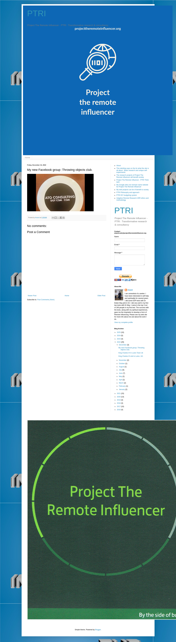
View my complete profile (123, 322)
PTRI (36, 13)
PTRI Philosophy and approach (127, 192)
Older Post (101, 296)
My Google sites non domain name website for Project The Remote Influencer (132, 186)
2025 (119, 332)
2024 (119, 336)
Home (27, 157)
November (123, 360)
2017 (119, 406)
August (121, 367)
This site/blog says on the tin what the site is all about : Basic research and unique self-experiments (132, 170)
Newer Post (32, 296)
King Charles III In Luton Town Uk (130, 353)
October (122, 364)
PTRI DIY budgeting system (126, 195)
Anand (130, 290)
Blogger (98, 630)
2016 (119, 410)
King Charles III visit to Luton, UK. (130, 356)
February (122, 386)
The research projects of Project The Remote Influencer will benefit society (130, 176)
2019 (119, 400)
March (121, 383)
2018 (119, 403)
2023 (119, 339)
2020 (119, 397)
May (120, 376)
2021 (119, 393)
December (123, 345)
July (120, 370)
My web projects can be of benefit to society (132, 190)
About (118, 166)
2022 (119, 342)
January (122, 389)
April (121, 380)
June (121, 373)
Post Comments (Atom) (46, 300)
